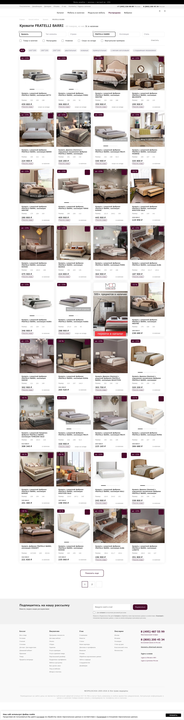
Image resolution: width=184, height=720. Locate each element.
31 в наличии (91, 26)
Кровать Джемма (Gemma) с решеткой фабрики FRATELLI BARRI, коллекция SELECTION (108, 388)
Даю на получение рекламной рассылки (111, 630)
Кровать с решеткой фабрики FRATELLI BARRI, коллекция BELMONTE (144, 95)
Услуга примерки (54, 668)
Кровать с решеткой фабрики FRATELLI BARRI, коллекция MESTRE (107, 95)
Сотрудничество (84, 680)
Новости (82, 656)
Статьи (81, 659)
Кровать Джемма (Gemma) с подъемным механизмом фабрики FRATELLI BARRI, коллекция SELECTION (72, 154)
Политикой (159, 633)
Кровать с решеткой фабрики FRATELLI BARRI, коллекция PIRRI (73, 94)
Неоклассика (118, 668)
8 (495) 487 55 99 (153, 649)
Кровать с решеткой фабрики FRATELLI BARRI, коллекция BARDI (37, 153)
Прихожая (22, 671)
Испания (117, 656)
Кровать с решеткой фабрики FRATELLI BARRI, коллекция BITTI (36, 94)
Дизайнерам (37, 6)
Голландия (117, 659)
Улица (21, 674)
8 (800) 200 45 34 (151, 6)
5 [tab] (119, 206)
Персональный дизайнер (57, 674)
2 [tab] (36, 206)
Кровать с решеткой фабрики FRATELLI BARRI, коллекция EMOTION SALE (144, 212)
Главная (22, 19)
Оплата (51, 659)
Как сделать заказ (55, 683)
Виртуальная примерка (115, 41)
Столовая (22, 662)
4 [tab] (80, 206)
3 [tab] (41, 206)
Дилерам (47, 6)
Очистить (155, 40)
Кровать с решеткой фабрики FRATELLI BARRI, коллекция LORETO (144, 563)
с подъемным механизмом (145, 50)
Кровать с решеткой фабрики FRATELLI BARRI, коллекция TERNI (73, 211)
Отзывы (56, 6)
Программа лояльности (56, 653)
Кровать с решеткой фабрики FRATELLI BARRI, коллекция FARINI (34, 388)
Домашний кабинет (25, 668)
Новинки (69, 41)
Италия (116, 653)
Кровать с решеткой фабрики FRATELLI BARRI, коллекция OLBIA (37, 328)
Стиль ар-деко (119, 662)
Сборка (51, 662)
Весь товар (23, 653)
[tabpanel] (36, 73)
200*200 (56, 50)
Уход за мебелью (54, 686)
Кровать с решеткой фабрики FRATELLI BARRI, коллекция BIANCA (70, 271)
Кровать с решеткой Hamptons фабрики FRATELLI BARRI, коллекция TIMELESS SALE (34, 446)
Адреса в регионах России (149, 678)
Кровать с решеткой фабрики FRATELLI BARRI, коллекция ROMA (73, 387)
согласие (102, 630)
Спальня (22, 659)
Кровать (45, 19)
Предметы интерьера (26, 677)
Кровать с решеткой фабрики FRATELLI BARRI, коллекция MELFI (110, 153)
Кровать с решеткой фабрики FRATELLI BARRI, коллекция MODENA (144, 154)
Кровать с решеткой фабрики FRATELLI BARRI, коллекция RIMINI (107, 212)
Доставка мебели (54, 656)
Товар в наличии (30, 41)
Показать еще (92, 591)
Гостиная (22, 656)
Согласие (117, 633)
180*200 (44, 50)
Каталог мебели (34, 19)
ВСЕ (22, 50)
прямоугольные (99, 50)
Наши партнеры (84, 662)
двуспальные (70, 50)
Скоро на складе (89, 41)
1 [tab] (32, 206)
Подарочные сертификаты (57, 677)
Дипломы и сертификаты (87, 665)
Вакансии (82, 668)
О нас (81, 649)
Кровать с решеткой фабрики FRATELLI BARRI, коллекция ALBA (146, 270)
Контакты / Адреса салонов (80, 6)
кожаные (84, 50)
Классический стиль (121, 665)
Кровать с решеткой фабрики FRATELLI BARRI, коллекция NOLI (109, 504)
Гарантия (52, 665)
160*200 (32, 50)
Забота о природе (85, 677)
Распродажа (51, 41)
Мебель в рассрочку (55, 680)
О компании (83, 653)
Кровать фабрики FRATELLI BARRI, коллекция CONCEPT (37, 563)
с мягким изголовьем (120, 50)
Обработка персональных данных (90, 674)
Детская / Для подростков (27, 665)
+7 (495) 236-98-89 (125, 6)
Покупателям (54, 649)
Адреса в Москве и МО (148, 675)
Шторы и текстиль (55, 689)
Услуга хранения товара (57, 671)
